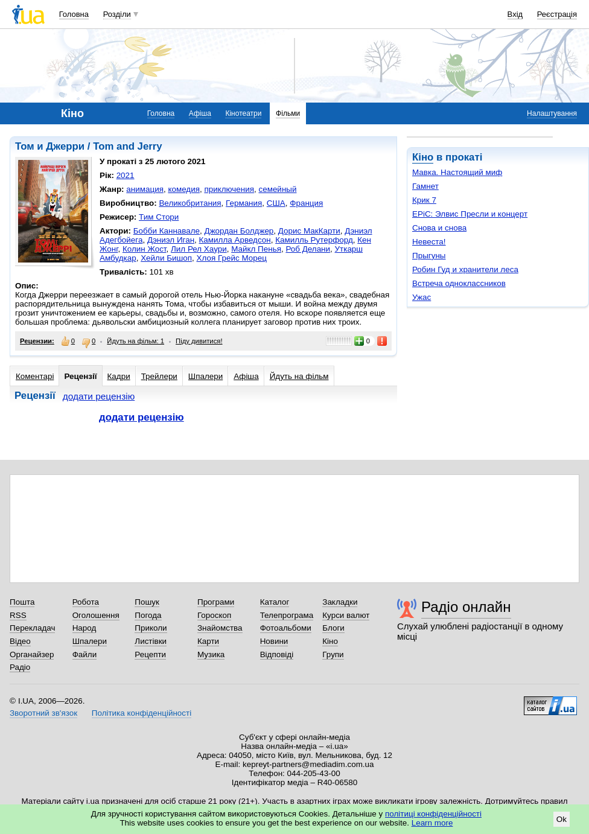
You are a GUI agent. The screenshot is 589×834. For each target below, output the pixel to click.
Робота (85, 601)
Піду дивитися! (199, 341)
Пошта (22, 601)
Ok (561, 819)
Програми (215, 601)
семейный (277, 189)
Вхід (515, 14)
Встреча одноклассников (459, 283)
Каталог (275, 601)
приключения (229, 189)
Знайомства (220, 627)
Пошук (147, 601)
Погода (148, 615)
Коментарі (35, 376)
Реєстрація (557, 14)
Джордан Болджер (239, 230)
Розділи (117, 14)
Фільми (288, 113)
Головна (74, 14)
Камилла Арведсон (235, 239)
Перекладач (32, 627)
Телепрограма (287, 615)
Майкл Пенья (256, 248)
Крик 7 (424, 200)
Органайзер (32, 654)
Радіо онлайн (466, 607)
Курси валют (345, 615)
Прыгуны (429, 255)
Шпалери (205, 376)
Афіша (200, 113)
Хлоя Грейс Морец (232, 258)
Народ (84, 627)
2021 (125, 175)
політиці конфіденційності (433, 813)
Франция (306, 203)
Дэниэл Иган (170, 239)
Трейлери (159, 376)
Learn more (432, 822)
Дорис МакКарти (309, 230)
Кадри (118, 376)
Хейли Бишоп (166, 258)
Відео (20, 641)
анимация (145, 189)
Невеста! (429, 241)
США (276, 203)
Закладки (339, 601)
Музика (210, 654)
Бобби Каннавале (166, 230)
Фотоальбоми (285, 627)
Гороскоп (214, 615)
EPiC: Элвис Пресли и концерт (469, 213)
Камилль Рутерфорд (314, 239)
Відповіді (277, 654)
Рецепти (150, 654)
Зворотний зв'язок (43, 713)
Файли (84, 654)
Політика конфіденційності (141, 713)
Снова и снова (439, 227)
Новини (274, 641)
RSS (18, 615)
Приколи (151, 627)
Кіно (422, 157)
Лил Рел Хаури (199, 248)
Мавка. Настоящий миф (457, 172)
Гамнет (425, 186)
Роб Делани (307, 248)
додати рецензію (99, 396)
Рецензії (80, 376)
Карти (208, 641)
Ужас (421, 297)
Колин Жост (145, 248)
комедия (184, 189)
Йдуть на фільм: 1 (135, 341)
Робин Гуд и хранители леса (465, 269)
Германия (244, 203)
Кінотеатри (243, 113)
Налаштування (552, 113)
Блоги (333, 627)
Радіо (20, 667)
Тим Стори (159, 216)
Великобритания (190, 203)
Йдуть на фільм (299, 376)
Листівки (151, 641)
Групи (332, 654)
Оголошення (95, 615)
